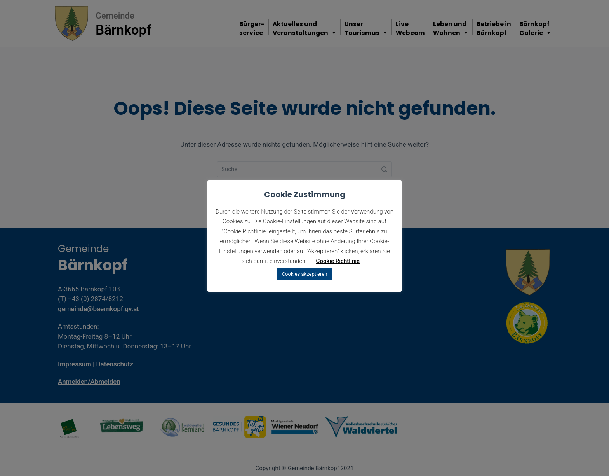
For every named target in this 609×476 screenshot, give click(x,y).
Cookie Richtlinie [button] (338, 260)
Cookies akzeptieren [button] (304, 274)
